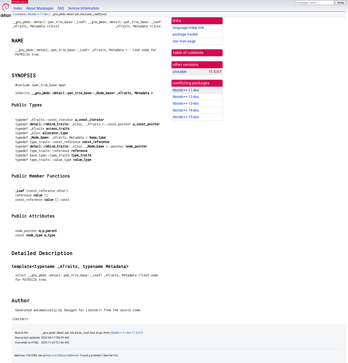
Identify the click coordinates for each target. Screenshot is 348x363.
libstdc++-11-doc (38, 14)
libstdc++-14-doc (186, 110)
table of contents (188, 52)
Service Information (83, 8)
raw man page (184, 41)
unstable (20, 14)
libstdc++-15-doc (186, 117)
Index (18, 8)
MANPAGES (20, 1)
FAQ (60, 8)
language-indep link (188, 28)
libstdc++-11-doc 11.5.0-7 (126, 332)
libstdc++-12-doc (186, 97)
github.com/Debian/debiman (61, 355)
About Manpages (39, 8)
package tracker (185, 34)
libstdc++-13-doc (186, 103)
